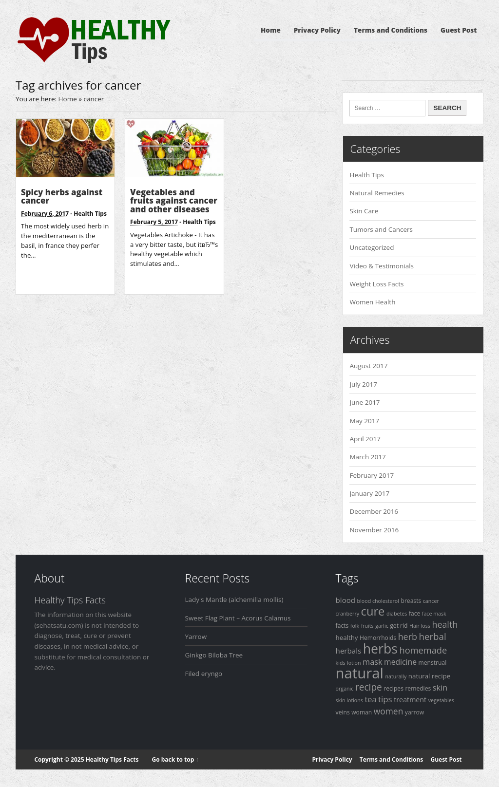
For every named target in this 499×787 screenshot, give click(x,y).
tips (385, 699)
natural (360, 673)
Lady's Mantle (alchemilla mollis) (234, 599)
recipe (368, 687)
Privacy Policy (317, 30)
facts (342, 625)
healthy (347, 637)
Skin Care (363, 210)
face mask (434, 613)
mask (373, 661)
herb (407, 636)
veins (343, 712)
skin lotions (349, 700)
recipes (393, 688)
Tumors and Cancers (381, 229)
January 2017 (369, 493)
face (414, 613)
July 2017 (363, 384)
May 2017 (364, 420)
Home (271, 30)
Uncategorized (371, 247)
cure (373, 611)
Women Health (372, 302)
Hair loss (419, 625)
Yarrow (196, 636)
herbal (432, 636)
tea (370, 699)
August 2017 (368, 365)
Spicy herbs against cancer (61, 196)
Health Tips (90, 213)
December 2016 (373, 511)
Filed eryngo (204, 673)
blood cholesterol (378, 601)
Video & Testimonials (381, 266)
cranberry (347, 613)
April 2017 (365, 438)
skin (440, 687)
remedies (418, 688)
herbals (349, 651)
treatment (410, 699)
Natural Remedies (376, 192)
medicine (400, 661)
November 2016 (374, 529)
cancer (431, 601)
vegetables (441, 700)
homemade (423, 650)
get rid (398, 625)
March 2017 (367, 456)
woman (361, 712)
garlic (381, 625)
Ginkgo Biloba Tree (214, 655)
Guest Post (459, 30)
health (445, 624)
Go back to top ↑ (175, 759)
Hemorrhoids (378, 638)
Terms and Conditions (390, 30)
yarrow (414, 712)
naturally (396, 676)
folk (354, 625)
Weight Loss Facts (376, 284)
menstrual (433, 662)
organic (345, 688)
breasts (411, 601)
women (388, 711)
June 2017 (364, 402)
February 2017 (371, 475)
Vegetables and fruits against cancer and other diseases (173, 201)
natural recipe (429, 676)
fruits (367, 625)
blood (345, 600)
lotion (354, 662)
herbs (380, 648)
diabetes (396, 613)
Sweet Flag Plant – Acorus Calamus (238, 618)
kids (340, 662)
